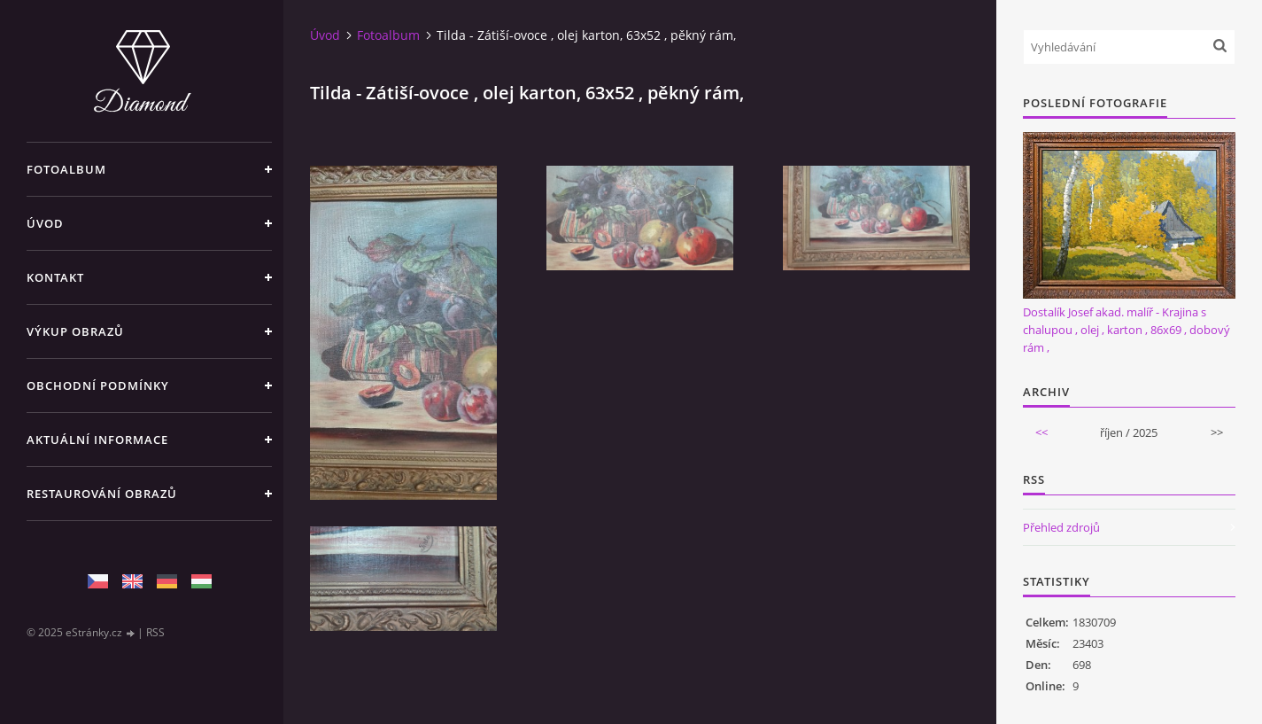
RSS (155, 632)
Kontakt (55, 277)
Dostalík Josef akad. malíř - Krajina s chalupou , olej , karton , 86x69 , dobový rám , (1126, 329)
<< (1041, 432)
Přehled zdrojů (1061, 527)
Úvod (45, 223)
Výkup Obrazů (75, 331)
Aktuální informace (97, 440)
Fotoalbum (66, 169)
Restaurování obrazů (102, 494)
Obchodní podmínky (98, 385)
